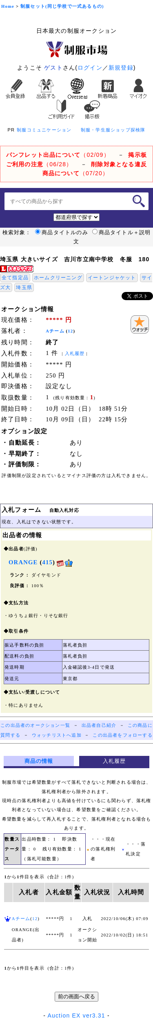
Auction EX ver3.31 (76, 1015)
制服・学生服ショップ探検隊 (113, 129)
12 (70, 331)
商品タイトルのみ (61, 232)
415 (47, 562)
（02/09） (58, 155)
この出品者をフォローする (122, 735)
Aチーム (55, 331)
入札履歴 (75, 353)
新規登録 (121, 67)
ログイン (90, 67)
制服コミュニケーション (44, 129)
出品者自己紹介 (99, 725)
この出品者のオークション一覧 (35, 725)
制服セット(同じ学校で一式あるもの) (62, 6)
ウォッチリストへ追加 (57, 735)
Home (7, 6)
